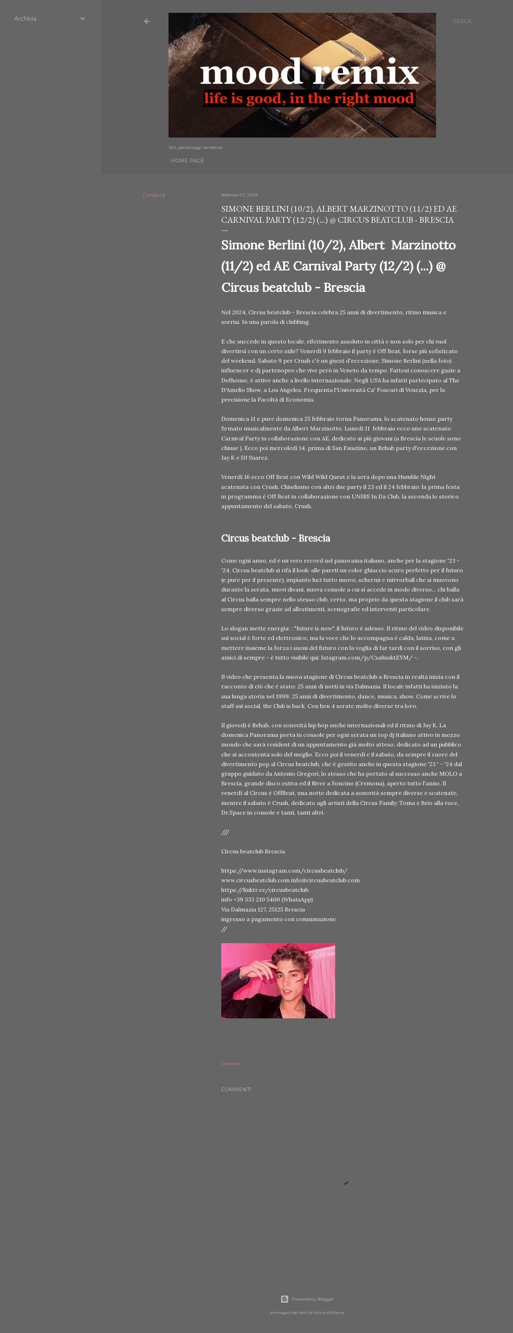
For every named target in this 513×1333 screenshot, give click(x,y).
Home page (187, 160)
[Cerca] (462, 21)
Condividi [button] (154, 195)
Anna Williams (329, 1312)
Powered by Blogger (307, 1299)
